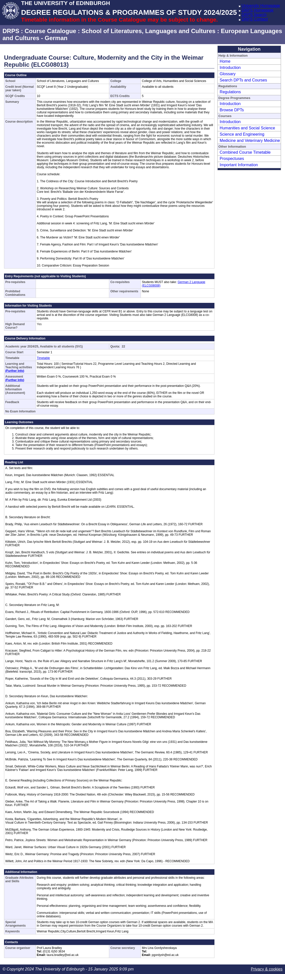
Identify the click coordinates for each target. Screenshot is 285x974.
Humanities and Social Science (247, 128)
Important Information (239, 165)
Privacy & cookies (266, 969)
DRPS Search (254, 15)
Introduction (230, 67)
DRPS (11, 31)
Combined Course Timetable (245, 152)
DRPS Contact (255, 19)
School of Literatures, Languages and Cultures (148, 31)
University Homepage (261, 6)
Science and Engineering (242, 134)
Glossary (228, 74)
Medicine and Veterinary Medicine (250, 140)
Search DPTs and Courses (243, 80)
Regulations (230, 92)
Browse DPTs (232, 110)
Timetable (43, 358)
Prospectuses (232, 158)
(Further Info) (14, 371)
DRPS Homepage (257, 10)
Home (225, 61)
